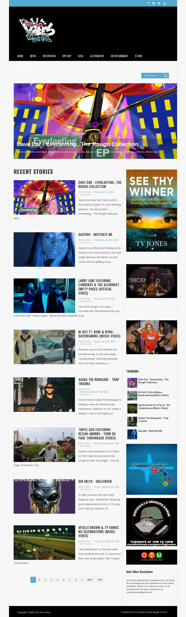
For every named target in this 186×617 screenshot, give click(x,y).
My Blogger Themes (158, 612)
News (33, 56)
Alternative (97, 56)
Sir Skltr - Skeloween (95, 481)
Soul (81, 56)
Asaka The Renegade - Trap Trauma (98, 381)
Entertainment (119, 56)
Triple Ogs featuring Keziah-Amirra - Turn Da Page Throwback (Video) (97, 433)
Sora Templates (138, 612)
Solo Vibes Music (42, 612)
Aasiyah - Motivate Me (95, 234)
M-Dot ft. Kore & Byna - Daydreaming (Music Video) (99, 333)
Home (20, 56)
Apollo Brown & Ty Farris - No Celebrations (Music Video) (99, 531)
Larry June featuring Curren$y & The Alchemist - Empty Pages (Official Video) (100, 287)
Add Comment (86, 194)
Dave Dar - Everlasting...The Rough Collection (78, 144)
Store (138, 56)
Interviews (49, 56)
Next (90, 580)
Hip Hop (67, 56)
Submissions (24, 66)
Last (99, 580)
